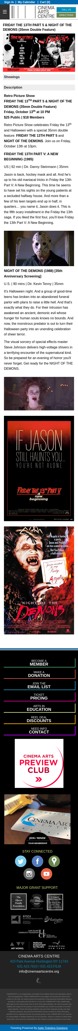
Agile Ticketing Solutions (53, 1028)
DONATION (39, 674)
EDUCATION (39, 708)
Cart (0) (45, 2)
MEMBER (39, 662)
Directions (66, 15)
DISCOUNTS (39, 719)
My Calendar (27, 2)
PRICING (39, 696)
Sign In (9, 2)
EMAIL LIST (39, 685)
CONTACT (39, 730)
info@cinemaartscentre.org (39, 971)
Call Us (66, 9)
